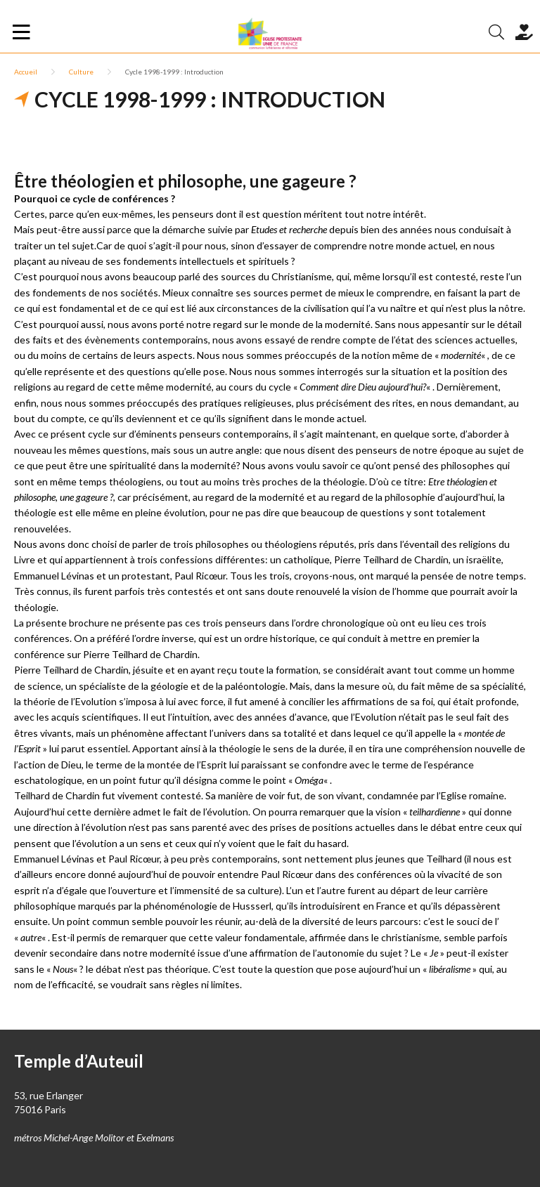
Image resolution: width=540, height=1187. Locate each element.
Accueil (25, 71)
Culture (81, 71)
